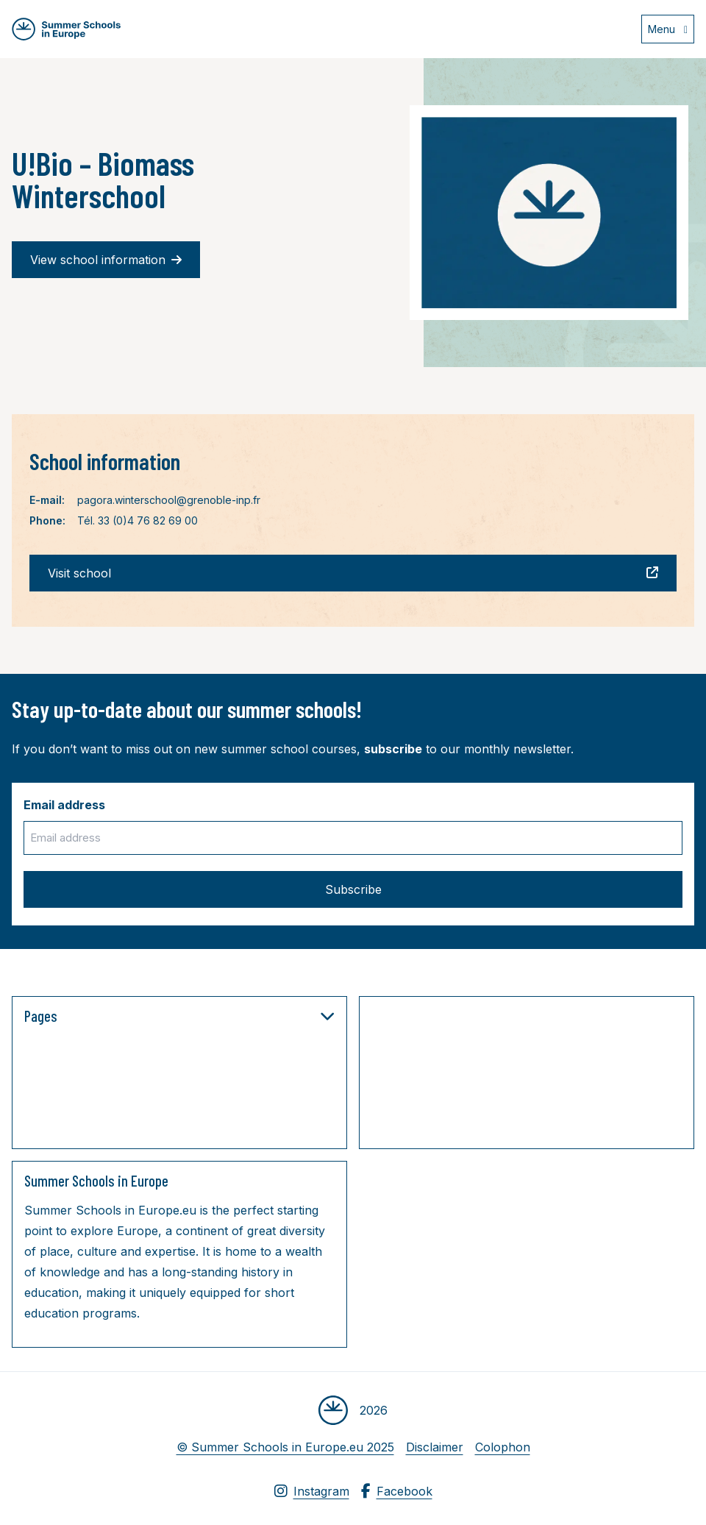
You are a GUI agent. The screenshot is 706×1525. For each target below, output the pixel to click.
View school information (106, 259)
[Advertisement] (518, 1075)
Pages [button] (179, 1016)
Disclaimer (434, 1447)
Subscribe (353, 889)
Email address (64, 804)
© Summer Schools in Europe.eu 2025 (285, 1447)
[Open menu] (667, 29)
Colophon (502, 1447)
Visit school (353, 573)
